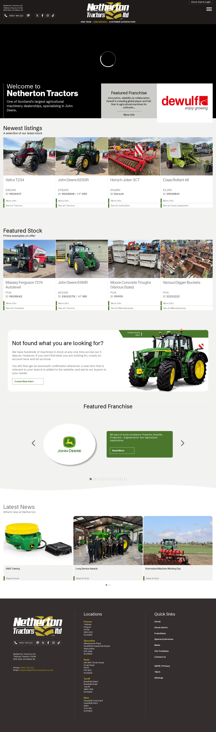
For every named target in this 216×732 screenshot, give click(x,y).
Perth (86, 659)
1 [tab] (91, 479)
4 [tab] (102, 479)
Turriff (87, 678)
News (157, 645)
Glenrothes (89, 640)
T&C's (157, 672)
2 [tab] (94, 479)
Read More (118, 450)
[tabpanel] (108, 444)
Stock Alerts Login (201, 2)
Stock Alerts (161, 627)
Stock (157, 621)
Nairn (86, 698)
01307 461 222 (27, 667)
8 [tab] (118, 479)
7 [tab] (114, 479)
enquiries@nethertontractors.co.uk (36, 670)
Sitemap (158, 678)
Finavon (88, 621)
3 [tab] (98, 479)
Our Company (161, 651)
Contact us (160, 657)
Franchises (160, 633)
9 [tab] (121, 479)
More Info (129, 114)
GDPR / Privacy (162, 666)
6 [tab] (110, 479)
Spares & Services (163, 639)
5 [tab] (106, 479)
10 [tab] (125, 479)
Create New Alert (24, 381)
